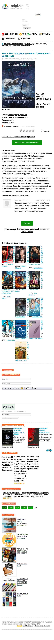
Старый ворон (42, 325)
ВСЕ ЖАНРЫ (19, 483)
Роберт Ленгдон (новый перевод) (35, 493)
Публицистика (33, 469)
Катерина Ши (37, 316)
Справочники (19, 476)
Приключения (7, 470)
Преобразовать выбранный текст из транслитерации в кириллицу (32, 388)
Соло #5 (28, 300)
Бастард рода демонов (17, 115)
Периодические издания (36, 464)
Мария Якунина (21, 337)
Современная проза (22, 473)
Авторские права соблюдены (27, 142)
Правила (46, 626)
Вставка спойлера (35, 388)
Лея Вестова (33, 294)
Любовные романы (9, 462)
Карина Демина (44, 432)
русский (10, 120)
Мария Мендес (20, 267)
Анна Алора (6, 297)
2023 (23, 508)
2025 (10, 508)
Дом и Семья (19, 461)
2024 (17, 508)
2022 (30, 508)
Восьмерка (28, 324)
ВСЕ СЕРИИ (7, 498)
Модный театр (36, 496)
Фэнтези (6, 109)
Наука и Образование (35, 461)
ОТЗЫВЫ (46, 34)
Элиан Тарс (43, 98)
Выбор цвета (24, 388)
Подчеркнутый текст (8, 388)
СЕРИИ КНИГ (10, 39)
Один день (7, 496)
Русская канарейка (21, 496)
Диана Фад (38, 268)
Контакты (38, 626)
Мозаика (28, 345)
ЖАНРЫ (33, 34)
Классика (18, 469)
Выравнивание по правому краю (19, 388)
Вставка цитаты (30, 388)
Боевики (5, 467)
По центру (16, 388)
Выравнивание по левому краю (14, 388)
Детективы (6, 465)
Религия (17, 471)
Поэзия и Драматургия (36, 466)
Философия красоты (43, 429)
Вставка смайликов (22, 388)
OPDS (19, 626)
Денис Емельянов (35, 338)
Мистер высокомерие (14, 329)
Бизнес (17, 457)
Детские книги (20, 459)
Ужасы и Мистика (21, 478)
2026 (4, 508)
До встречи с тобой (22, 494)
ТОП (24, 34)
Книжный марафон (40, 494)
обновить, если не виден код (13, 411)
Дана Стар (11, 340)
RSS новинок (28, 626)
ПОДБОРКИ (26, 39)
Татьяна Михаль (7, 265)
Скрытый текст (27, 388)
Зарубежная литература (23, 464)
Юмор (16, 481)
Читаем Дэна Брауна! (11, 493)
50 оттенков (7, 494)
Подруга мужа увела (14, 254)
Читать (27, 223)
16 (26, 117)
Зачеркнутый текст (10, 388)
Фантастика (6, 457)
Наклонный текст (5, 388)
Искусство (18, 466)
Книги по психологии (35, 457)
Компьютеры (32, 459)
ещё (35, 507)
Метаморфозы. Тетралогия (18, 429)
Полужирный (3, 388)
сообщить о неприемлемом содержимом (18, 137)
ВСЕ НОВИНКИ (11, 34)
